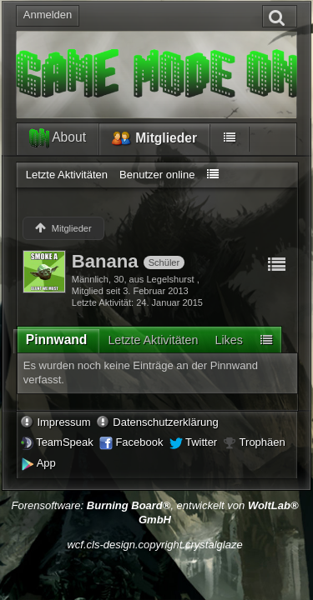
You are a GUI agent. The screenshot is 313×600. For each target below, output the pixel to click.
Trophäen (262, 442)
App (46, 463)
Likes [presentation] (228, 340)
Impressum (63, 422)
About (57, 138)
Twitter (201, 442)
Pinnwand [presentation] (57, 339)
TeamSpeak (64, 442)
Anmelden (48, 14)
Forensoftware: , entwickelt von (154, 512)
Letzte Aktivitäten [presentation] (153, 340)
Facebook (139, 442)
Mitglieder (154, 139)
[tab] (56, 342)
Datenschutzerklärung (165, 422)
